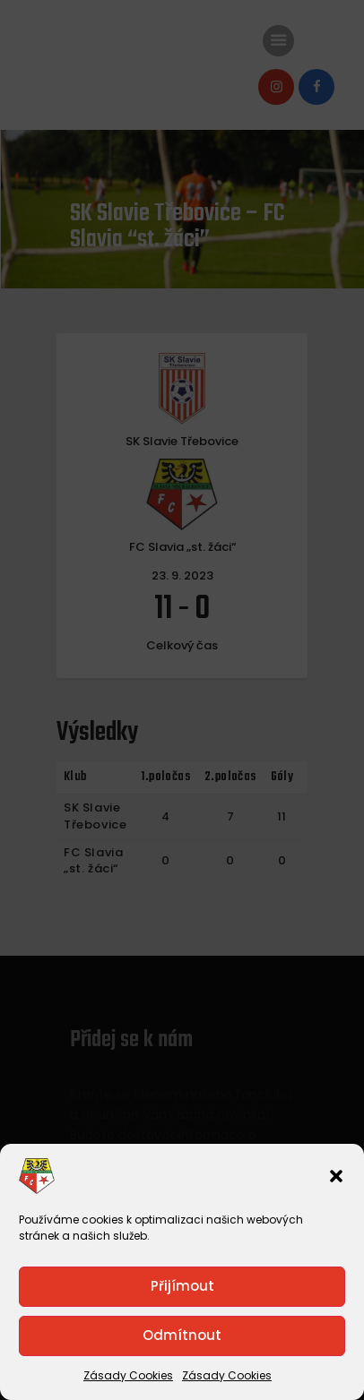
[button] (336, 1176)
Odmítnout (182, 1335)
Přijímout (182, 1285)
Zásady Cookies (128, 1375)
